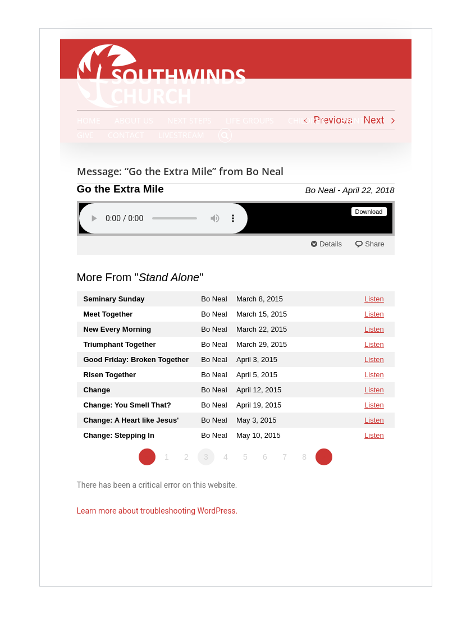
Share (375, 244)
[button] (225, 135)
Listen (374, 299)
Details (330, 244)
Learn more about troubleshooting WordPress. (157, 510)
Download (369, 211)
